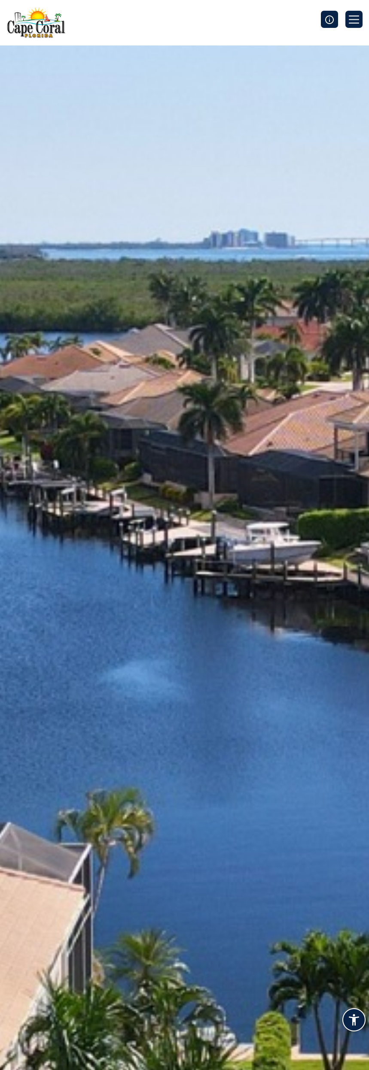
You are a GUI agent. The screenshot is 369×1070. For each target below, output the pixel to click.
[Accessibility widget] (354, 1021)
